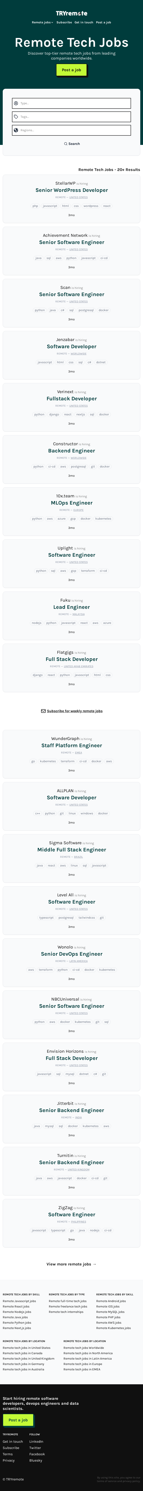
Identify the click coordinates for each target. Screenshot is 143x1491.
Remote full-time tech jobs (68, 1301)
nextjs (80, 414)
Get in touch (84, 22)
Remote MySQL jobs (110, 1312)
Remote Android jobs (111, 1301)
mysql (70, 1074)
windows (87, 813)
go (33, 761)
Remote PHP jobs (108, 1317)
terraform (88, 571)
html (65, 206)
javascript (50, 206)
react (106, 206)
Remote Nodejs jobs (17, 1312)
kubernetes (103, 519)
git (93, 466)
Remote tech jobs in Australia (23, 1369)
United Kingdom (78, 1169)
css (76, 206)
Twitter (35, 1448)
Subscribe (64, 22)
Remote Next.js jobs (17, 1328)
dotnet (100, 362)
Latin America (78, 961)
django (54, 414)
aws (58, 258)
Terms (8, 1454)
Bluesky (35, 1460)
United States (78, 197)
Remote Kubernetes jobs (113, 1328)
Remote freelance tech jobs (68, 1306)
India (78, 1117)
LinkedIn (36, 1441)
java (38, 258)
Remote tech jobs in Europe (82, 1364)
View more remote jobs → (71, 1264)
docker (103, 310)
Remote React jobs (16, 1306)
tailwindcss (87, 917)
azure (62, 519)
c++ (37, 813)
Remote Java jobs (15, 1317)
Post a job (103, 22)
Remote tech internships (66, 1312)
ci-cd (104, 258)
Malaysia (79, 614)
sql (49, 258)
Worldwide (79, 353)
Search (72, 144)
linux (72, 813)
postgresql (86, 310)
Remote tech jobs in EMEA (81, 1369)
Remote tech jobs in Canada (22, 1353)
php (35, 206)
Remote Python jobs (17, 1323)
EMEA (78, 752)
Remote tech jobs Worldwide (83, 1348)
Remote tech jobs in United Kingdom (28, 1358)
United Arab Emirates (78, 666)
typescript (46, 917)
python (71, 258)
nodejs (36, 623)
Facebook (37, 1454)
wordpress (91, 206)
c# (62, 310)
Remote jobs (43, 22)
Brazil (78, 856)
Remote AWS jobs (108, 1323)
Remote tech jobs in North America (88, 1353)
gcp (73, 519)
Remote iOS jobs (108, 1306)
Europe (78, 510)
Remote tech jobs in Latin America (87, 1358)
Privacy (8, 1460)
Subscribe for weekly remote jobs (75, 711)
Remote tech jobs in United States (26, 1348)
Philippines (78, 1221)
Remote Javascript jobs (19, 1301)
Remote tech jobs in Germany (23, 1364)
